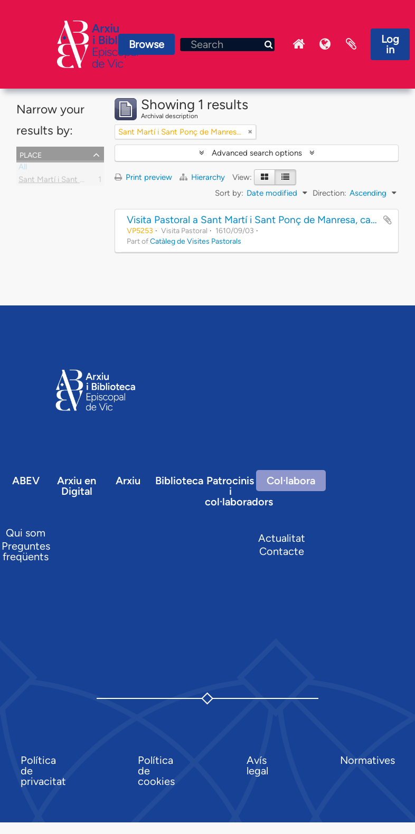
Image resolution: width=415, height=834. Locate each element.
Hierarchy (203, 177)
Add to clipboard (387, 220)
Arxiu (128, 480)
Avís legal (257, 765)
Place (31, 154)
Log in (390, 44)
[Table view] (285, 177)
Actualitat (281, 538)
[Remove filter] (250, 132)
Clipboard (351, 44)
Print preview (143, 177)
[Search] (227, 44)
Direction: (329, 193)
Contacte (281, 551)
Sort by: (229, 193)
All (22, 169)
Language (325, 44)
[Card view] (264, 177)
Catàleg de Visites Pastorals (195, 241)
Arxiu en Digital (76, 485)
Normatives (367, 760)
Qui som (25, 532)
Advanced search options (257, 153)
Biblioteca (179, 480)
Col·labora (291, 480)
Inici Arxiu (298, 44)
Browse (146, 44)
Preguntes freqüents (26, 551)
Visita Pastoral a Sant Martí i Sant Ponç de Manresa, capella (259, 220)
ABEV (26, 480)
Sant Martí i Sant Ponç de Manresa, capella (93, 181)
